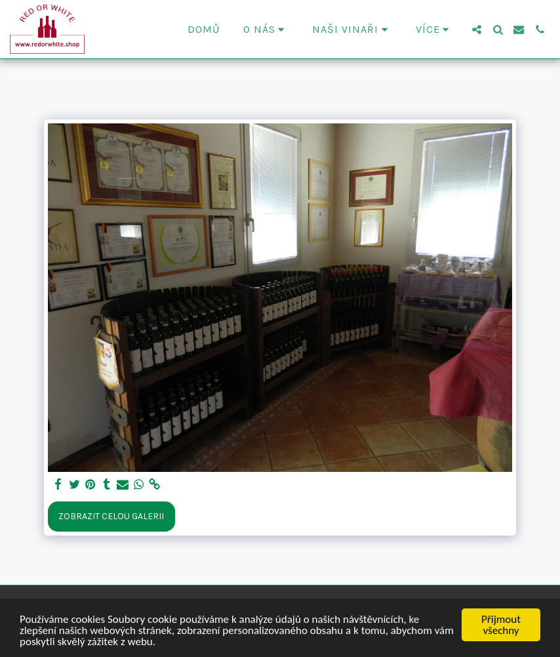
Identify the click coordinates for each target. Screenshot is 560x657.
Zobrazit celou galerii (111, 516)
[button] (266, 29)
